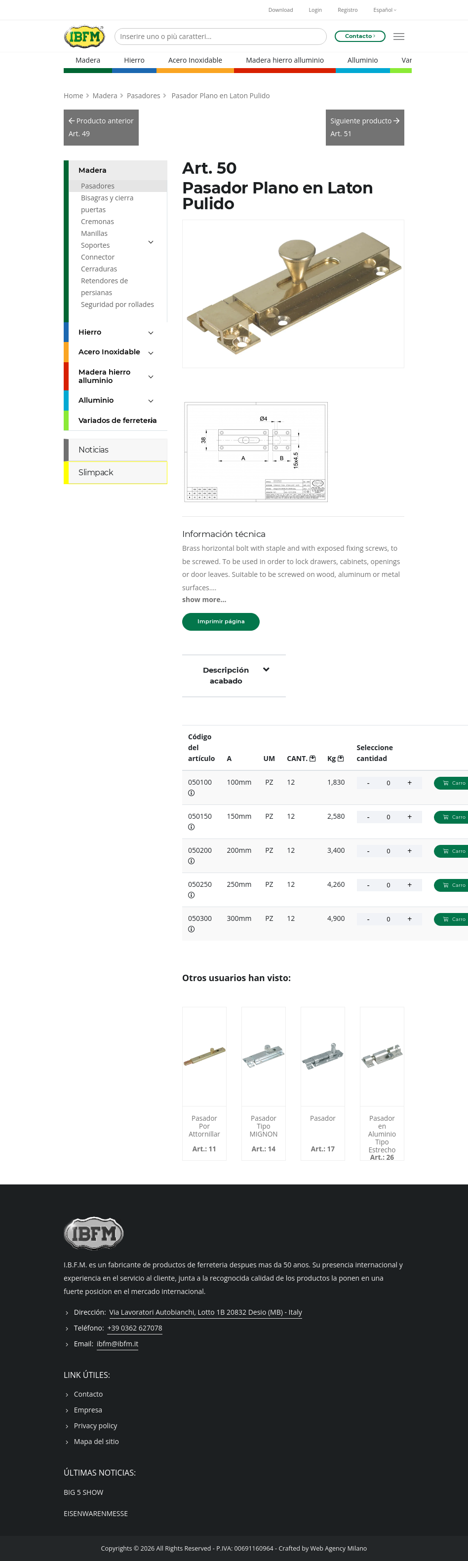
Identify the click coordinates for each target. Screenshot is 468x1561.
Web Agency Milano (339, 1548)
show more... (204, 599)
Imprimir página (221, 621)
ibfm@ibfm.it (117, 1343)
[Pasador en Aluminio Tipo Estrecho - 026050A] (382, 1056)
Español (385, 9)
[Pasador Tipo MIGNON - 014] (263, 1056)
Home (73, 95)
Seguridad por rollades (117, 303)
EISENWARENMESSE (96, 1513)
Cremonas (97, 221)
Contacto (88, 1393)
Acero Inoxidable (195, 60)
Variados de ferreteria (117, 420)
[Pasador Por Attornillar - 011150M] (204, 1056)
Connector (98, 256)
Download (281, 9)
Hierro (134, 60)
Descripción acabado (236, 674)
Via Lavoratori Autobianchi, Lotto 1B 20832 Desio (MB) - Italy (206, 1311)
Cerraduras (99, 268)
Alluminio (363, 60)
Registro (347, 9)
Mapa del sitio (96, 1441)
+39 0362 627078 (134, 1327)
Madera (88, 60)
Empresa (88, 1409)
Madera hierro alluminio (285, 60)
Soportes (95, 244)
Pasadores (143, 95)
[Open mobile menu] (398, 36)
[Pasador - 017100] (323, 1056)
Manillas (94, 232)
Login (315, 9)
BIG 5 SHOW (83, 1491)
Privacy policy (95, 1425)
